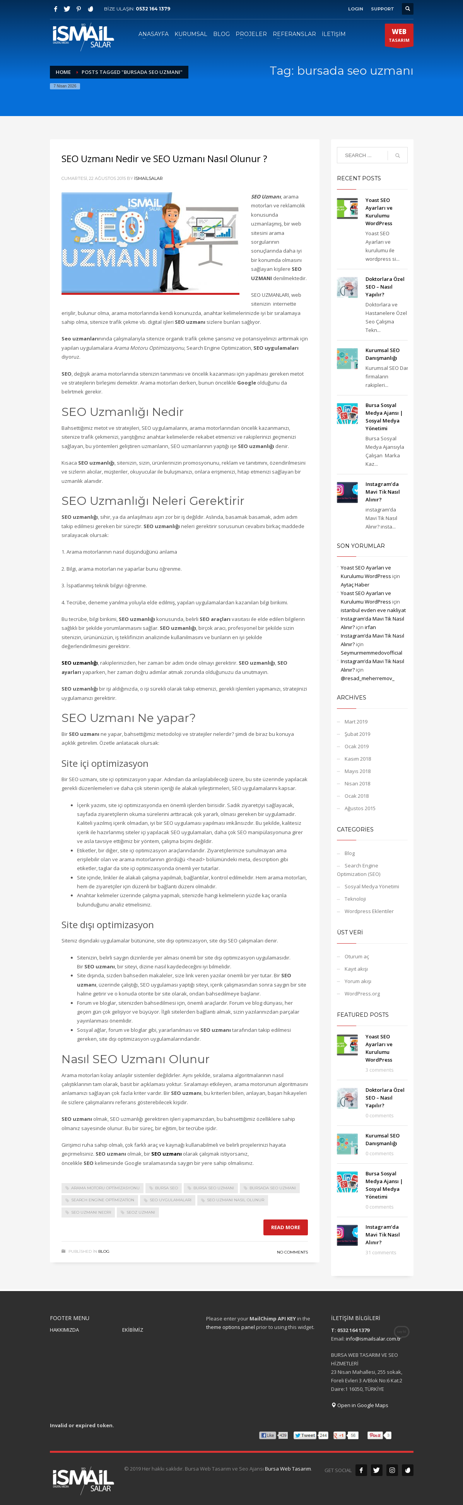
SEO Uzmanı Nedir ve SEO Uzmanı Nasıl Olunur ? (164, 158)
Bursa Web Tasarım (288, 1468)
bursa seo (166, 1187)
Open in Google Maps (359, 1405)
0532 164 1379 (153, 9)
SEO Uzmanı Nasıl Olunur (235, 1199)
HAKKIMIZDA (64, 1329)
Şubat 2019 (357, 733)
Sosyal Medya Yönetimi (372, 886)
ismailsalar (148, 178)
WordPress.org (362, 993)
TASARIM (399, 36)
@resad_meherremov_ (368, 678)
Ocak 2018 (357, 795)
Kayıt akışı (356, 968)
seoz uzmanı (140, 1212)
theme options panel (230, 1327)
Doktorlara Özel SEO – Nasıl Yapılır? (385, 286)
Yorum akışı (358, 981)
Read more (285, 1227)
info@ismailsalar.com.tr (373, 1338)
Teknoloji (355, 898)
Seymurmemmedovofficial (371, 652)
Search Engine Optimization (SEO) (358, 869)
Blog (103, 1251)
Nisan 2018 (357, 783)
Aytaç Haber (355, 584)
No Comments (292, 1252)
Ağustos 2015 (360, 808)
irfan (370, 627)
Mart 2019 (356, 721)
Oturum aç (357, 956)
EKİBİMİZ (132, 1329)
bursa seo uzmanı (213, 1187)
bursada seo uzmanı (272, 1187)
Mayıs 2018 (358, 771)
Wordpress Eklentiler (369, 911)
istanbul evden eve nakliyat (373, 610)
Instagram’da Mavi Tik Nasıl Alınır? (383, 492)
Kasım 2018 (358, 758)
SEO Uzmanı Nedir (91, 1212)
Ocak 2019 (357, 746)
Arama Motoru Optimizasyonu (105, 1187)
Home (63, 71)
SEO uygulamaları (170, 1199)
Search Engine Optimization (102, 1199)
